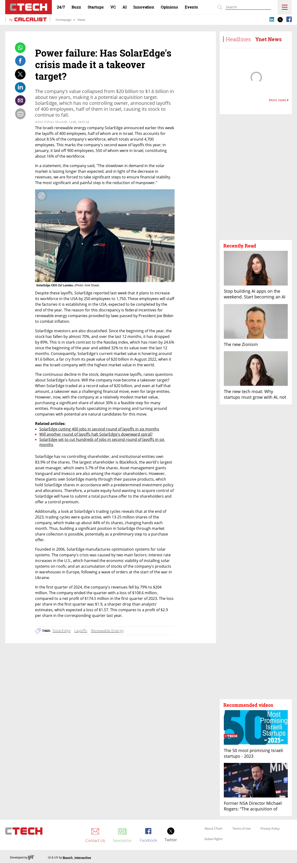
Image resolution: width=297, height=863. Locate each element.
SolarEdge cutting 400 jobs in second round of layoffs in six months (99, 429)
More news (278, 100)
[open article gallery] (105, 235)
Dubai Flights (213, 839)
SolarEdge (62, 630)
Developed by (22, 858)
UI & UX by (69, 858)
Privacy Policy (270, 829)
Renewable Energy (107, 630)
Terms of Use (241, 829)
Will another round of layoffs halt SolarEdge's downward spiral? (96, 434)
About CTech (213, 829)
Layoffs (80, 630)
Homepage (63, 20)
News (81, 20)
